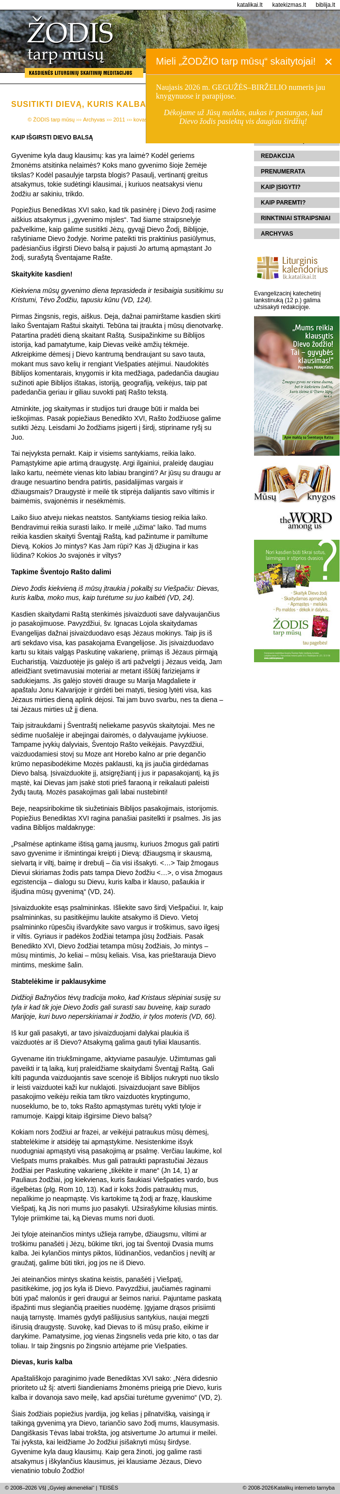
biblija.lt (325, 4)
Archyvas (277, 233)
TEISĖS (108, 1488)
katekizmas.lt (289, 4)
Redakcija (278, 156)
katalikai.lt (250, 4)
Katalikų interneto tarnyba (304, 1488)
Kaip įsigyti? (281, 187)
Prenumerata (283, 171)
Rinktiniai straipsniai (295, 218)
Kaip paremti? (283, 202)
